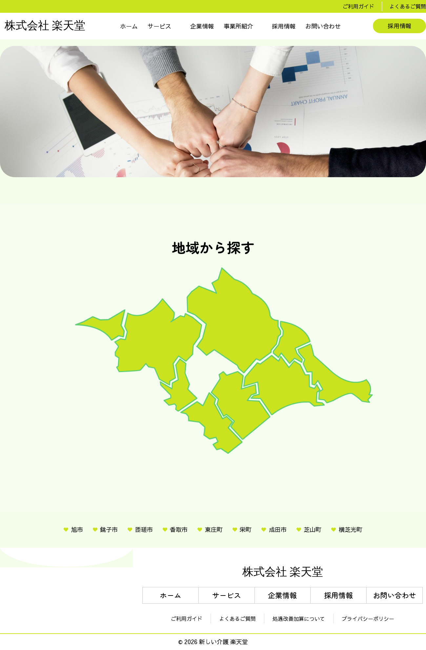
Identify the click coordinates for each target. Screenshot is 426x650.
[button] (164, 26)
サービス (159, 26)
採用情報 (283, 26)
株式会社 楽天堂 (45, 25)
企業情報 (202, 26)
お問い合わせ (323, 26)
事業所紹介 (238, 26)
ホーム (129, 26)
